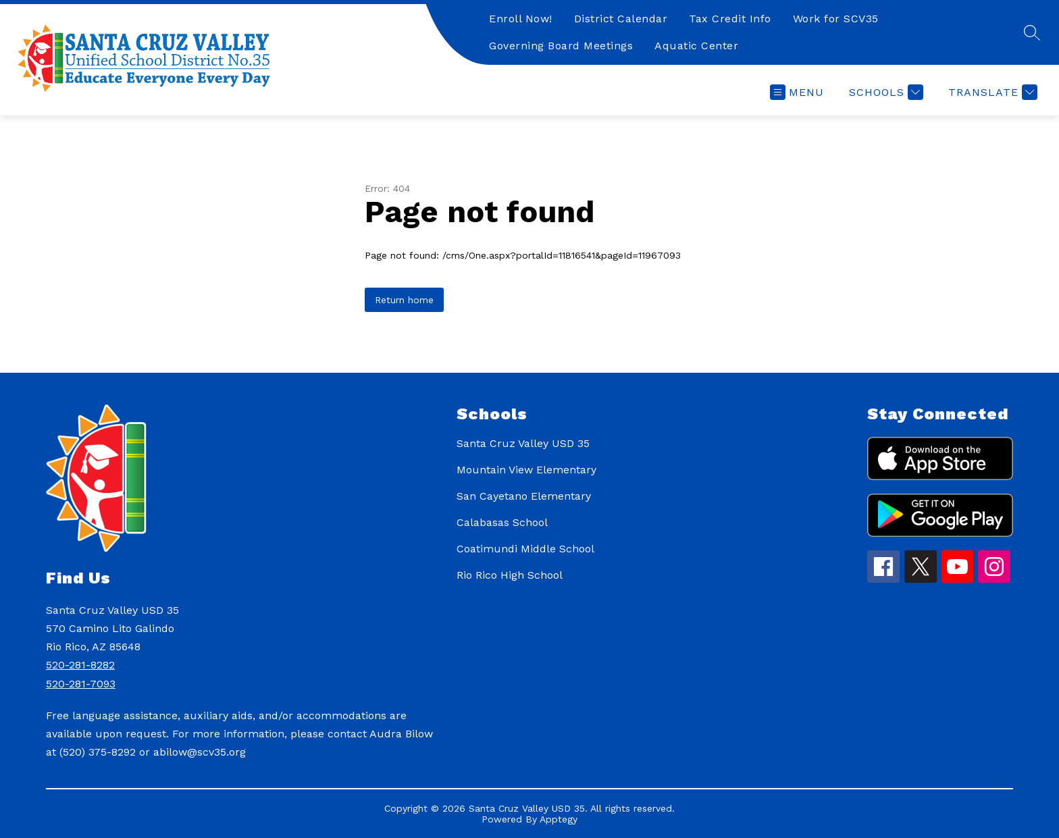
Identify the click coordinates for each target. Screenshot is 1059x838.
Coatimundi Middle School (525, 548)
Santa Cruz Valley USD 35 (523, 443)
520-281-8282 (80, 664)
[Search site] (1032, 32)
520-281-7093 (80, 683)
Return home (404, 299)
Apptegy (558, 819)
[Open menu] (797, 92)
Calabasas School (502, 522)
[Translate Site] (991, 92)
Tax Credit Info (730, 18)
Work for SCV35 (836, 18)
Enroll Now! (520, 18)
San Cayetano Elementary (524, 496)
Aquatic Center (696, 45)
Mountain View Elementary (526, 469)
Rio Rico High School (510, 575)
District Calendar (621, 18)
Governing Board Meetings (561, 45)
